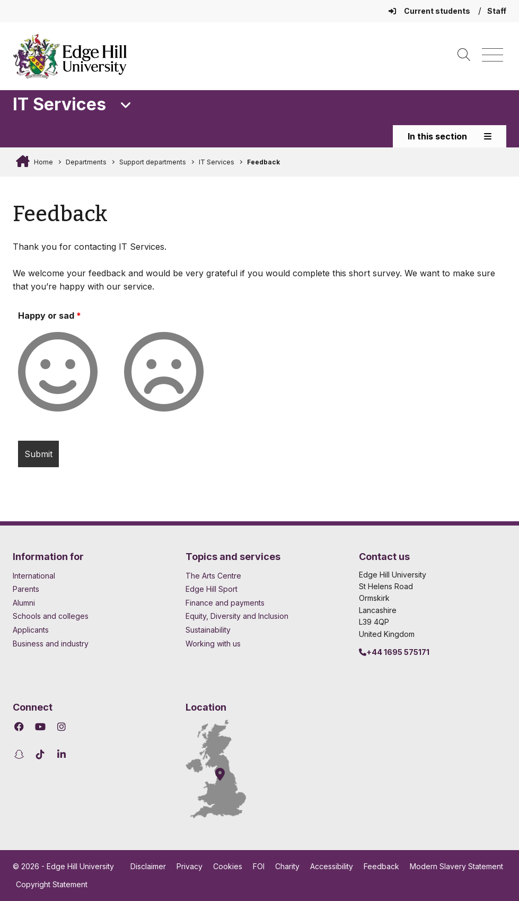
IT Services (216, 162)
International (34, 575)
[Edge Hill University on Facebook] (20, 727)
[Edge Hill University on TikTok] (40, 754)
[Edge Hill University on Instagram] (61, 727)
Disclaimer (148, 866)
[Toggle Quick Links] (126, 105)
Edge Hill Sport (211, 588)
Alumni (24, 602)
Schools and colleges (51, 615)
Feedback (263, 162)
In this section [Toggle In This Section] (449, 136)
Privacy (190, 866)
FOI (259, 866)
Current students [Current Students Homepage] (430, 10)
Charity (287, 866)
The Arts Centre (213, 575)
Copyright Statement (51, 884)
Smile (79, 333)
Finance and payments (225, 602)
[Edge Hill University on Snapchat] (20, 754)
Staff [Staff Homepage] (496, 10)
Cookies (227, 866)
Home (42, 162)
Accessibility (331, 866)
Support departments (152, 162)
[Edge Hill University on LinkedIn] (61, 754)
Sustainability (208, 629)
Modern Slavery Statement (456, 866)
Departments (86, 162)
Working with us (213, 643)
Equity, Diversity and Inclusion (237, 615)
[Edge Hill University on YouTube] (40, 727)
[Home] (70, 56)
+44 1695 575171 (394, 652)
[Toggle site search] (463, 55)
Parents (26, 588)
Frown (185, 333)
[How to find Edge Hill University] (225, 769)
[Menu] (492, 55)
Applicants (31, 629)
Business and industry (51, 643)
